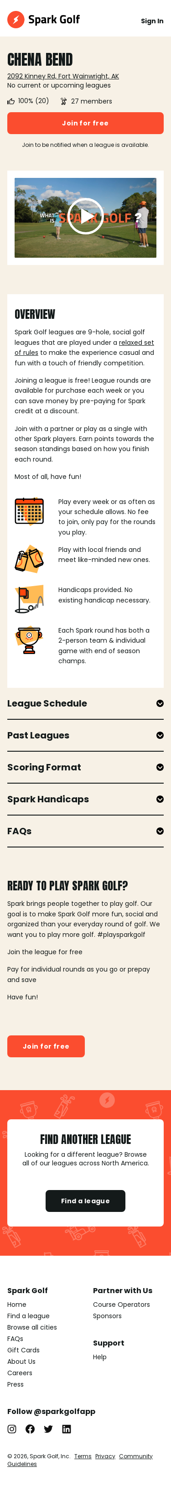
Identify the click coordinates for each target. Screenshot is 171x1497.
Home (16, 1304)
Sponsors (107, 1315)
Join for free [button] (85, 123)
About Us (21, 1361)
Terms (83, 1456)
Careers (19, 1372)
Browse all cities (32, 1327)
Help (100, 1357)
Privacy (105, 1456)
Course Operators (121, 1304)
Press (15, 1384)
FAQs (15, 1338)
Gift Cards (23, 1350)
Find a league (85, 1201)
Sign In (152, 21)
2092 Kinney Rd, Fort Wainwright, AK (63, 76)
